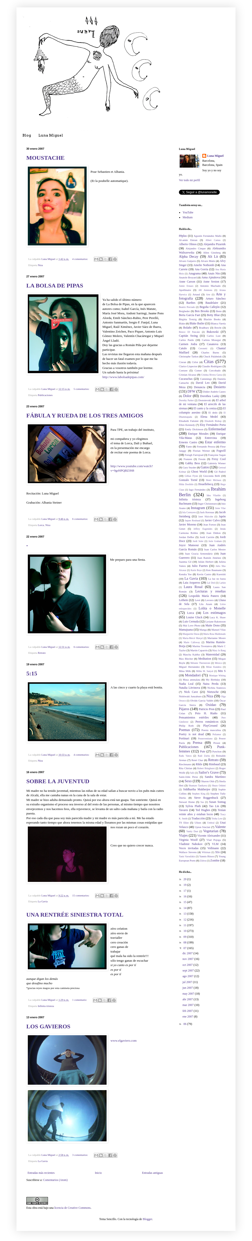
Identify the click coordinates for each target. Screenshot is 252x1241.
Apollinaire (185, 289)
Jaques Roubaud (192, 520)
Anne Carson (187, 281)
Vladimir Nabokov (191, 844)
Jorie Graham (215, 541)
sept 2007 (188, 970)
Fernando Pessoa (206, 446)
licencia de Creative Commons (72, 1207)
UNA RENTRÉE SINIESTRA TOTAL (74, 914)
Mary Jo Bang (219, 650)
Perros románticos (206, 721)
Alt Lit (213, 256)
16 (185, 896)
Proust (216, 742)
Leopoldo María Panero (204, 596)
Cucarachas (185, 379)
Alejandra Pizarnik (214, 244)
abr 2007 (187, 999)
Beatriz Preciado (187, 307)
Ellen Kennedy (187, 424)
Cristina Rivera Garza (211, 374)
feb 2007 (187, 1011)
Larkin (222, 582)
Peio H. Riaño (206, 713)
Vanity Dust (192, 831)
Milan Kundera (213, 667)
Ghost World (199, 471)
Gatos (205, 467)
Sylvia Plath (193, 806)
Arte (208, 294)
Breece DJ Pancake (189, 332)
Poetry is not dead (191, 734)
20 (185, 879)
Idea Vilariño (214, 495)
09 (185, 937)
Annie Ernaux (186, 286)
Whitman (206, 852)
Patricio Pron (206, 709)
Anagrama (195, 273)
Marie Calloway (192, 642)
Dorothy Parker (186, 400)
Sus (202, 802)
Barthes (190, 302)
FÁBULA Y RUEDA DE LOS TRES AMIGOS (84, 415)
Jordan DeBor (186, 537)
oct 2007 (187, 965)
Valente (220, 827)
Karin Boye (196, 570)
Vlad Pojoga (213, 839)
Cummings (206, 378)
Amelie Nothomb (203, 265)
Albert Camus (212, 240)
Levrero (209, 600)
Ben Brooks (202, 311)
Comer (198, 370)
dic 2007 (187, 953)
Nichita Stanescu (216, 687)
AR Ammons (205, 290)
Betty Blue (213, 315)
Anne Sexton (211, 281)
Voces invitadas (189, 848)
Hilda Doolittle (186, 484)
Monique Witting (217, 675)
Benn (219, 311)
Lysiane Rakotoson (215, 621)
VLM (215, 844)
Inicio (98, 1173)
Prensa (197, 743)
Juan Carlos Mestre (215, 549)
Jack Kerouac (207, 512)
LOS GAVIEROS (48, 1026)
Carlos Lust (213, 335)
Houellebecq (205, 484)
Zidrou (203, 860)
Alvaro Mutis (208, 260)
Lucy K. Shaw (218, 617)
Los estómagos (214, 613)
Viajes (183, 835)
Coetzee (183, 370)
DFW (191, 391)
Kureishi (221, 574)
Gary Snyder (189, 467)
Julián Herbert (206, 561)
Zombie (215, 860)
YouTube (188, 212)
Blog (26, 135)
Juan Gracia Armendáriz (199, 553)
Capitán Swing (188, 335)
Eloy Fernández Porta (213, 425)
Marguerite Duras (191, 634)
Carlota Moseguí (211, 339)
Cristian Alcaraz (187, 374)
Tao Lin (214, 806)
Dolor (187, 396)
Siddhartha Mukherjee (196, 789)
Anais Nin (213, 273)
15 (185, 902)
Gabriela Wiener (217, 463)
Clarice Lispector (188, 366)
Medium (188, 217)
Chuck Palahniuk (212, 356)
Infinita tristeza (46, 1005)
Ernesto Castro (188, 442)
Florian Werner (201, 450)
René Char (197, 760)
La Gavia (43, 901)
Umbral (210, 822)
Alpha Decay (188, 256)
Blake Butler (197, 323)
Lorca (41, 525)
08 (185, 942)
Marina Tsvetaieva (202, 646)
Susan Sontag (217, 802)
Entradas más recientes (41, 1173)
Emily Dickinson (194, 429)
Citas (208, 361)
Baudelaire (211, 302)
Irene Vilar (220, 508)
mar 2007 (188, 1005)
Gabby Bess (192, 463)
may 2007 (188, 993)
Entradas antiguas (152, 1173)
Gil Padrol (220, 471)
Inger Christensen (207, 503)
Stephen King (198, 793)
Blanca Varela (218, 323)
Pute (202, 751)
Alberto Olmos (188, 244)
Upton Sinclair (202, 827)
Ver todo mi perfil (189, 180)
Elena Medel (209, 416)
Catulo (183, 348)
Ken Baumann (214, 570)
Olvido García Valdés (201, 700)
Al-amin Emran (188, 240)
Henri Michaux (213, 480)
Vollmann (213, 848)
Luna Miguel (50, 135)
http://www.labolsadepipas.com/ (123, 377)
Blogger (147, 1219)
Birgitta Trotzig (188, 319)
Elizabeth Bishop (213, 421)
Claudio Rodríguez (212, 366)
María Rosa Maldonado (214, 634)
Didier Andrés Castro (214, 391)
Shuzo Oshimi (219, 785)
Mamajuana (186, 629)
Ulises (198, 822)
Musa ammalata (191, 679)
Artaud (196, 294)
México (218, 663)
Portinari (184, 738)
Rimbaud (214, 764)
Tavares (183, 810)
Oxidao (211, 705)
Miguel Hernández (189, 666)
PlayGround (210, 725)
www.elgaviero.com (123, 1040)
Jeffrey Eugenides (202, 528)
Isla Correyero (189, 512)
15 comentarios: (81, 895)
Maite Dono (212, 625)
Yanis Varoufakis (187, 856)
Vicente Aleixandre (208, 835)
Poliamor (216, 734)
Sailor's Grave (209, 772)
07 (185, 948)
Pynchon (217, 751)
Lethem (183, 600)
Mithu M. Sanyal (204, 671)
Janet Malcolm (205, 516)
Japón (222, 516)
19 (185, 885)
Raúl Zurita (204, 755)
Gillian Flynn (191, 476)
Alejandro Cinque (195, 248)
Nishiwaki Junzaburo (190, 696)
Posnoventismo (205, 738)
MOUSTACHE (45, 158)
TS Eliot (184, 822)
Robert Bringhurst (206, 768)
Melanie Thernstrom (200, 663)
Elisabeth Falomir (189, 420)
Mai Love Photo (192, 625)
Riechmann (185, 764)
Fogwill (221, 450)
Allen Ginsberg (212, 252)
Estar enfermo (215, 442)
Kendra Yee (185, 574)
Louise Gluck (194, 617)
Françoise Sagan (217, 454)
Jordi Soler (198, 541)
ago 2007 (188, 976)
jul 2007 (187, 982)
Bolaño (187, 327)
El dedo (213, 412)
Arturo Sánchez (215, 298)
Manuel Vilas (218, 629)
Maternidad (212, 654)
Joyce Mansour (189, 545)
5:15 (31, 673)
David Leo (203, 382)
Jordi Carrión (207, 537)
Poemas (184, 730)
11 (185, 925)
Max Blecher (186, 658)
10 (185, 931)
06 (185, 1024)
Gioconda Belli (211, 475)
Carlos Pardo (186, 339)
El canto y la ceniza (205, 408)
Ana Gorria (201, 269)
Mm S (222, 671)
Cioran (182, 362)
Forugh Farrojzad (194, 454)
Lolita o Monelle (212, 608)
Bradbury (204, 327)
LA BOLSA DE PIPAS (54, 285)
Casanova (213, 344)
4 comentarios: (80, 258)
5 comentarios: (82, 388)
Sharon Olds (207, 781)
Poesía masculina (211, 730)
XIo (217, 852)
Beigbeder (184, 311)
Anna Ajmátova (210, 277)
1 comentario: (80, 999)
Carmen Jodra (188, 344)
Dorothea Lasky (210, 396)
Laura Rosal (193, 587)
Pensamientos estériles (194, 717)
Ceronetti (203, 348)
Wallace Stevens (188, 852)
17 (185, 890)
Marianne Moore (216, 637)
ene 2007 (188, 1016)
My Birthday (213, 679)
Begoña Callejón (210, 307)
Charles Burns (210, 352)
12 (185, 919)
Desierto (220, 387)
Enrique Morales (198, 433)
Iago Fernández (197, 489)
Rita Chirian (185, 768)
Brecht (217, 327)
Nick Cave (191, 692)
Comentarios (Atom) (55, 1180)
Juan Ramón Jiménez (209, 557)
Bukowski (213, 332)
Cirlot (195, 362)
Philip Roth (186, 725)
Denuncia (199, 387)
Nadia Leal (186, 683)
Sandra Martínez (215, 777)
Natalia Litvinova (189, 687)
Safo (192, 772)
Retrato (42, 652)
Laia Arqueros (191, 582)
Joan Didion (213, 532)
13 (185, 913)
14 (185, 908)
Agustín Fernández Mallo (207, 235)
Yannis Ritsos (206, 856)
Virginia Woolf (188, 840)
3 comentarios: (80, 1154)
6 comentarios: (80, 518)
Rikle (199, 764)
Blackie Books (212, 319)
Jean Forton (209, 524)
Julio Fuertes (200, 566)
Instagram (198, 508)
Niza (40, 265)
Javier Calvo (212, 520)
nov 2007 (188, 959)
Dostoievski (204, 400)
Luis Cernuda (191, 621)
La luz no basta (217, 578)
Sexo (188, 781)
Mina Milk (185, 670)
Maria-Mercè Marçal (193, 638)
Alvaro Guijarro (187, 260)
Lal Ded (211, 582)
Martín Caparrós (199, 650)
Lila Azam (205, 604)
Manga (203, 629)
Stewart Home (187, 801)
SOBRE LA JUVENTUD (57, 781)
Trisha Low (216, 818)
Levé (197, 600)
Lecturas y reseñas (210, 591)
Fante (189, 446)
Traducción (198, 818)
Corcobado (214, 370)
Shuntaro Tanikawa (198, 785)
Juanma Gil (185, 561)
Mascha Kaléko (191, 654)
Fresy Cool (219, 459)
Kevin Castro (204, 574)
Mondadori (193, 675)
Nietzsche (213, 692)
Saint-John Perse (188, 776)
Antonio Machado (210, 285)
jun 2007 (187, 987)
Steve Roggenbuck (206, 797)
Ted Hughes (203, 810)
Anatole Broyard (188, 277)
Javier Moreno (187, 524)
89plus (183, 236)
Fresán (201, 459)
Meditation (204, 658)
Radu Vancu (185, 755)
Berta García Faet (189, 315)
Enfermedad (217, 429)
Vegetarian (211, 831)
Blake (182, 323)
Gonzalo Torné (188, 480)
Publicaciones (45, 395)
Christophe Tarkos (189, 356)
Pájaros (184, 709)
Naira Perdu (211, 683)
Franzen (188, 459)
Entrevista (211, 438)
